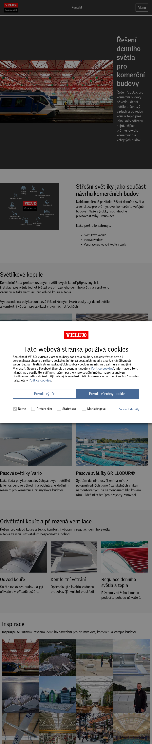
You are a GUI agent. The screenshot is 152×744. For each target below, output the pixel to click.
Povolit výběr (44, 394)
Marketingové (94, 409)
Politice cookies (102, 368)
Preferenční (41, 409)
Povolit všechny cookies (107, 394)
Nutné (19, 409)
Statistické (67, 409)
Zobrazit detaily (128, 409)
